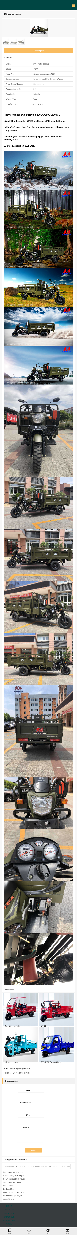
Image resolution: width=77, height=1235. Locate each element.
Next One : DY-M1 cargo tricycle (17, 1073)
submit (33, 1150)
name (28, 1090)
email (28, 1115)
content (26, 1127)
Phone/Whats (25, 1102)
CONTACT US (9, 1220)
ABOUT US (9, 1213)
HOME (9, 1206)
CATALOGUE (9, 1217)
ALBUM (9, 1224)
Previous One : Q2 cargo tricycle (17, 1068)
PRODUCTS (9, 1210)
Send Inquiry (38, 51)
